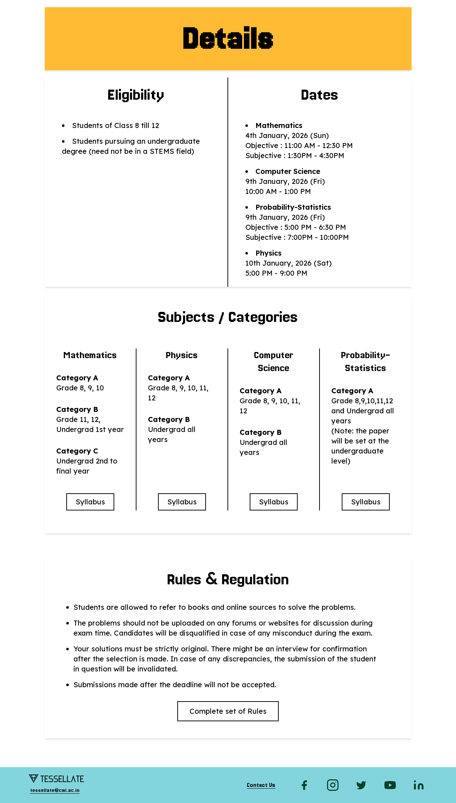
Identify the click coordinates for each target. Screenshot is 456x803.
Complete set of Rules (228, 711)
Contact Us (261, 785)
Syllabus (90, 501)
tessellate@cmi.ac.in (55, 790)
